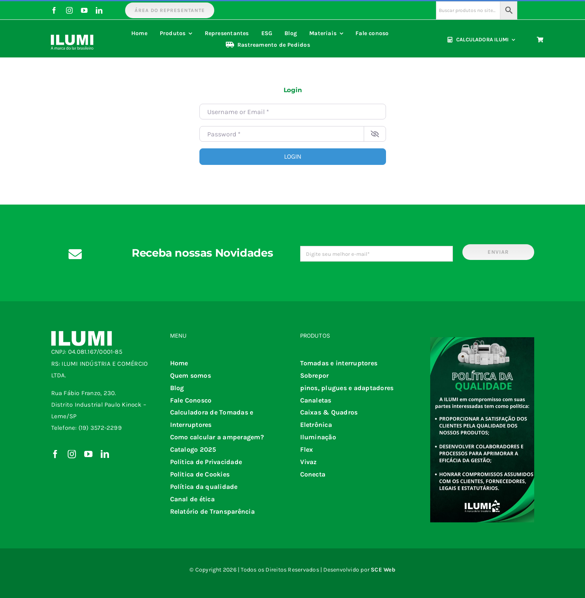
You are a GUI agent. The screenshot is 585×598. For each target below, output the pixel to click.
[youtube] (84, 10)
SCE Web (383, 569)
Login (292, 156)
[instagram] (69, 10)
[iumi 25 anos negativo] (72, 32)
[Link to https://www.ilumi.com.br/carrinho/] (540, 40)
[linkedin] (99, 10)
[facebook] (54, 10)
